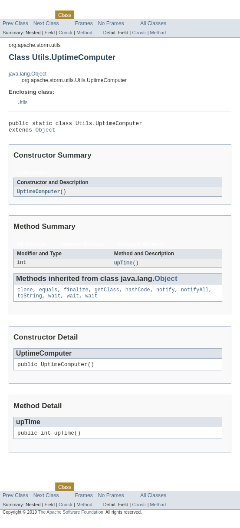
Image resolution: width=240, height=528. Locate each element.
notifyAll (195, 293)
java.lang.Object (27, 74)
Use (84, 15)
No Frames (111, 23)
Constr (65, 32)
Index (148, 15)
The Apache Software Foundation (70, 520)
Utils (22, 102)
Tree (99, 15)
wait (54, 300)
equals (48, 293)
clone (25, 293)
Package (40, 15)
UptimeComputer (38, 194)
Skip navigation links (24, 7)
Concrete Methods (141, 247)
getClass (107, 293)
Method (84, 32)
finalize (76, 293)
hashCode (137, 293)
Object (46, 132)
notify (165, 293)
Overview (14, 15)
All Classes (153, 23)
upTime (123, 266)
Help (165, 15)
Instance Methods (82, 247)
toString (29, 300)
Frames (84, 23)
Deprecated (123, 15)
